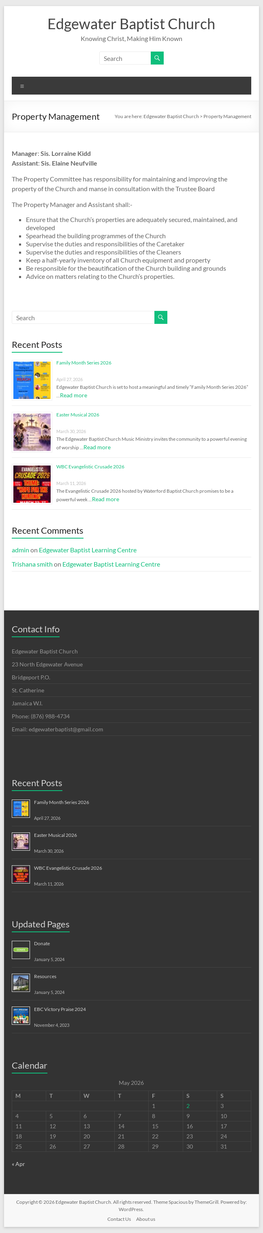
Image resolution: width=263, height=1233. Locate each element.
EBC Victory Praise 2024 (60, 1009)
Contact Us (119, 1219)
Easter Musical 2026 (77, 415)
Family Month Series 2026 (83, 363)
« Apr (18, 1163)
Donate (42, 943)
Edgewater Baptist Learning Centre (88, 550)
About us (145, 1219)
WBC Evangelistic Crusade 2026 (90, 466)
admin (20, 550)
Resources (45, 976)
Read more (73, 395)
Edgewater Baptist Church (131, 23)
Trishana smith (32, 564)
